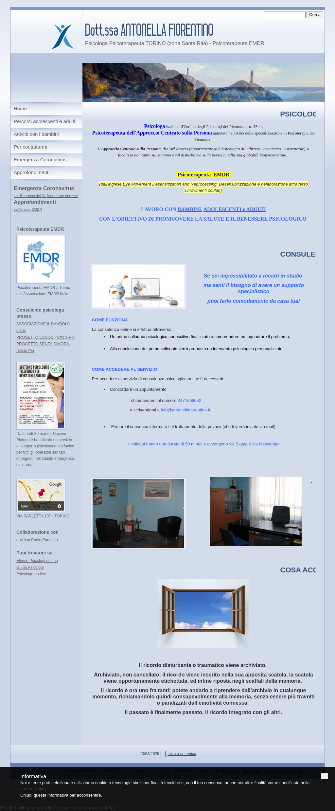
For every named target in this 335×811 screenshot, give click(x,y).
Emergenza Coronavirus (40, 159)
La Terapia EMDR (28, 209)
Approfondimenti (31, 172)
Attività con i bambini (36, 134)
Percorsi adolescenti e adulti (44, 121)
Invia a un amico (182, 753)
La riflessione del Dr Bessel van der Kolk (46, 196)
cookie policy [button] (33, 788)
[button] (324, 776)
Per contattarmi (30, 147)
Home (20, 108)
